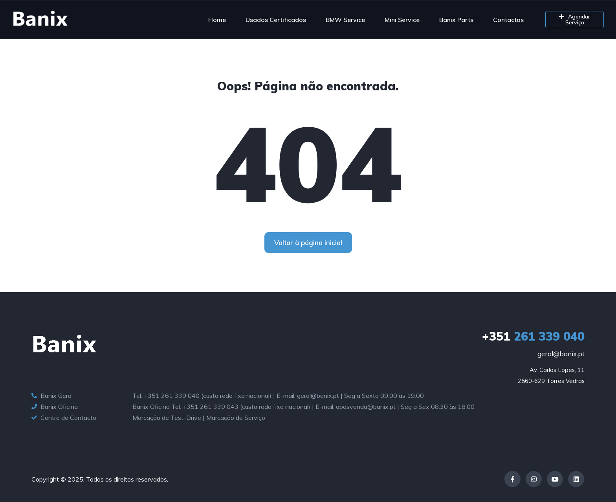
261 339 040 (533, 336)
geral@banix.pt (561, 354)
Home (217, 20)
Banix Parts (456, 20)
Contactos (508, 20)
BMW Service (345, 20)
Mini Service (402, 20)
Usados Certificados (276, 20)
